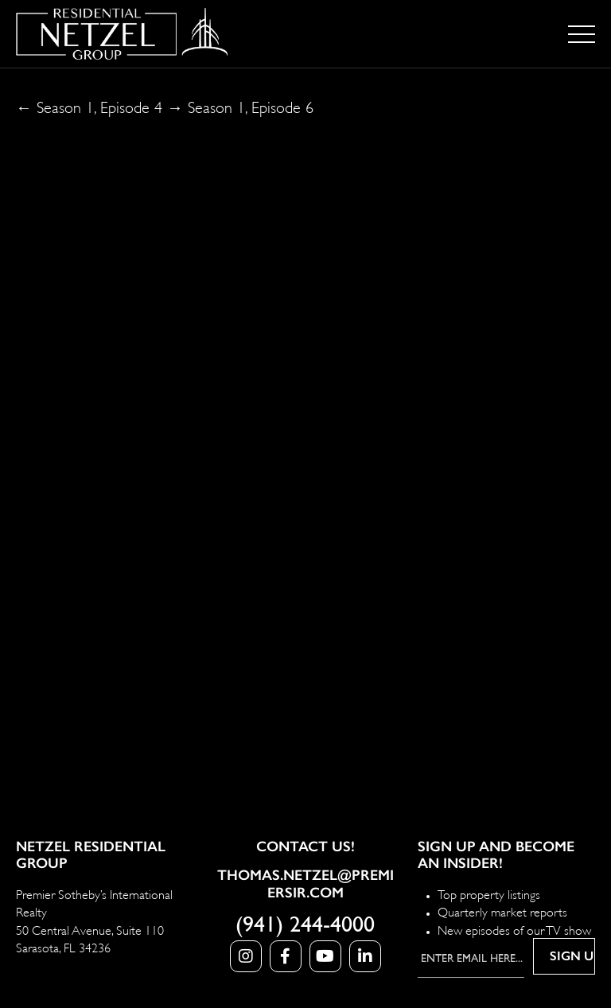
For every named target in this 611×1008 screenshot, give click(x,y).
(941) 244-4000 (305, 925)
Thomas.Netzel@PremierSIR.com (305, 883)
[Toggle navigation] (581, 34)
